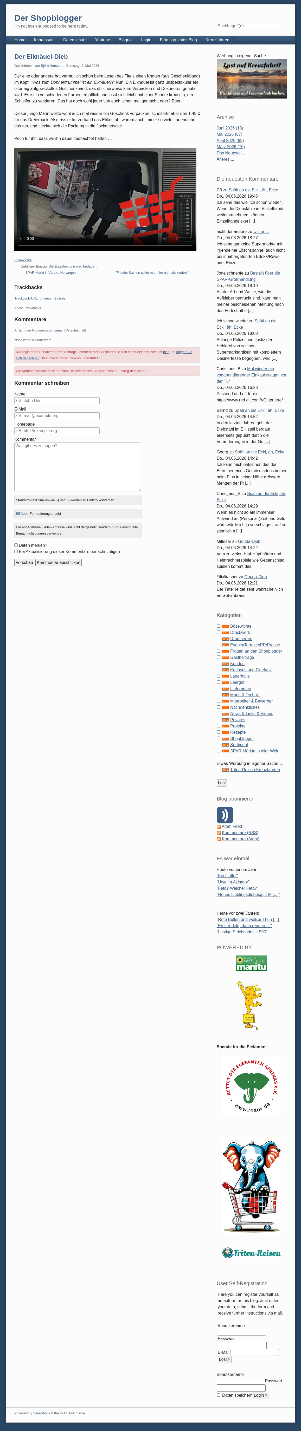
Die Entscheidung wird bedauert (73, 266)
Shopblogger (242, 738)
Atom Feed (232, 826)
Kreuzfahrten (217, 40)
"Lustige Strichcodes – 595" (242, 932)
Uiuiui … (261, 231)
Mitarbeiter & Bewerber (251, 701)
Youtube (102, 40)
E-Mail (20, 409)
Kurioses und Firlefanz (251, 670)
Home (19, 40)
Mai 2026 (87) (229, 134)
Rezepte (238, 732)
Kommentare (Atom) (240, 839)
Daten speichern (237, 1395)
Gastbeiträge (242, 657)
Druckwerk (240, 632)
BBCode (22, 514)
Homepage (24, 424)
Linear (58, 330)
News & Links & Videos (251, 713)
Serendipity (41, 1413)
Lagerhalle (240, 676)
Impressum (44, 40)
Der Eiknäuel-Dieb (41, 56)
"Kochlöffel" (227, 876)
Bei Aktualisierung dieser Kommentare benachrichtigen (69, 551)
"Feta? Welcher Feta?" (237, 888)
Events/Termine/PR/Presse (255, 645)
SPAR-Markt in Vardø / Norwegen (50, 273)
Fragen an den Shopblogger (256, 651)
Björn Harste (50, 66)
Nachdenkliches (245, 707)
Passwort (226, 1338)
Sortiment (239, 745)
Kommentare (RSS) (240, 832)
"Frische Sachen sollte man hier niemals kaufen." (152, 273)
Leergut (237, 682)
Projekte (238, 726)
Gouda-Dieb (249, 541)
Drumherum (241, 638)
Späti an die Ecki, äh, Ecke (253, 190)
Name (19, 394)
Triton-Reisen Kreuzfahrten (255, 769)
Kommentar (25, 439)
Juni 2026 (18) (230, 128)
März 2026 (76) (231, 147)
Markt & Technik (245, 695)
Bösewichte (22, 260)
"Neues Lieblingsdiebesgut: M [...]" (248, 894)
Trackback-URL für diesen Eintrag (39, 298)
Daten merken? (33, 545)
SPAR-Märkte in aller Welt (254, 751)
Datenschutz (74, 40)
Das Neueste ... (231, 153)
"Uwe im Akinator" (233, 882)
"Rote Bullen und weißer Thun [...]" (248, 919)
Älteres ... (225, 159)
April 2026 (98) (230, 140)
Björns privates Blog (178, 40)
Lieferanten (240, 688)
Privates (237, 720)
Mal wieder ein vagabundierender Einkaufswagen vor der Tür (252, 375)
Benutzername (231, 1325)
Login (146, 40)
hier (166, 352)
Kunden (237, 663)
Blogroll (125, 40)
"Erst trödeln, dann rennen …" (244, 925)
